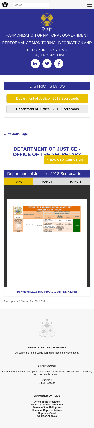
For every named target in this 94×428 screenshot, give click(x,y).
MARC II (75, 181)
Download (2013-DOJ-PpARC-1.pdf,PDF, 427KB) (47, 291)
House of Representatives (47, 410)
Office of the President (47, 401)
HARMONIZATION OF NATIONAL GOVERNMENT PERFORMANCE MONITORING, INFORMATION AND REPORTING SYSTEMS (47, 42)
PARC (19, 181)
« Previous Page (16, 134)
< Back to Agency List (66, 159)
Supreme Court (47, 413)
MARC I (47, 181)
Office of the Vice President (47, 404)
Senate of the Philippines (47, 407)
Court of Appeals (47, 416)
